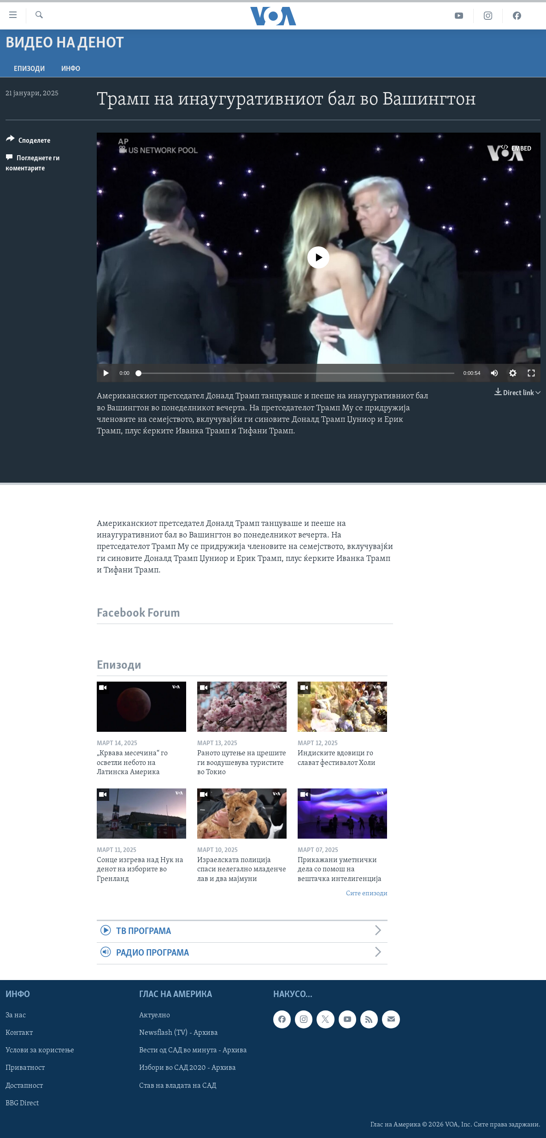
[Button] (28, 142)
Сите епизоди (366, 893)
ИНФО (70, 69)
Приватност (25, 1068)
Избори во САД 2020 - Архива (187, 1068)
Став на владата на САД (177, 1086)
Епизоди (29, 69)
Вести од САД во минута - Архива (193, 1051)
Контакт (19, 1033)
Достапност (24, 1086)
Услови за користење (40, 1051)
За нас (16, 1016)
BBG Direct (22, 1103)
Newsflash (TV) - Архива (178, 1033)
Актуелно (154, 1016)
